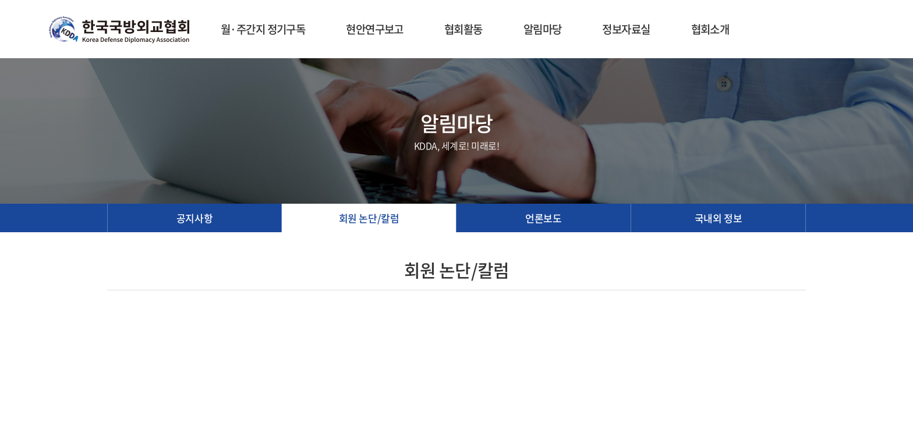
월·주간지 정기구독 (263, 29)
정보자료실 (626, 29)
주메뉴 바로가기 (0, 0)
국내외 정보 (718, 218)
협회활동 (463, 29)
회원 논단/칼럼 (369, 218)
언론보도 (543, 218)
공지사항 (194, 218)
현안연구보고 (375, 29)
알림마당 (542, 29)
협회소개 (710, 29)
